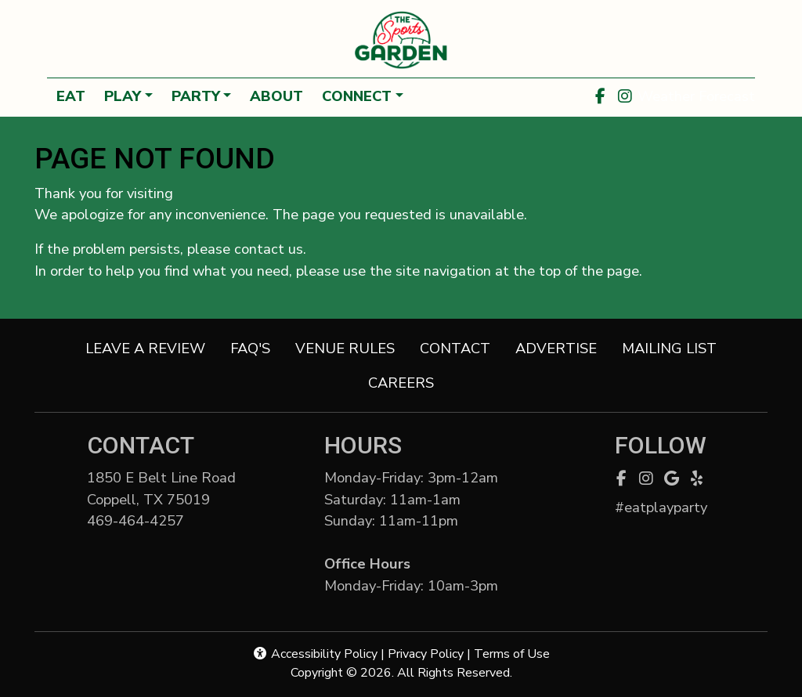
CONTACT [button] (461, 347)
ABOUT (276, 96)
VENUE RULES (345, 348)
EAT (70, 96)
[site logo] (400, 40)
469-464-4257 (151, 520)
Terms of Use (512, 654)
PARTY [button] (196, 96)
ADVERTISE (556, 348)
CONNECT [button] (357, 96)
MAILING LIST (669, 348)
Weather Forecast (696, 96)
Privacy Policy (426, 654)
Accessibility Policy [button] (315, 654)
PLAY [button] (122, 96)
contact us (268, 248)
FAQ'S (250, 348)
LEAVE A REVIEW (151, 347)
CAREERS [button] (407, 381)
